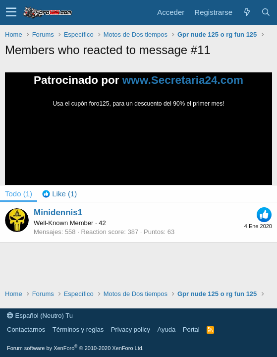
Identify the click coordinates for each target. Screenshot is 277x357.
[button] (11, 12)
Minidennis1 (58, 212)
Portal (191, 329)
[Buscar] (265, 12)
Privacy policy (130, 329)
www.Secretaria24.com (182, 80)
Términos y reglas (78, 329)
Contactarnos (26, 329)
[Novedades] (246, 12)
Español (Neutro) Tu (40, 315)
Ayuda (167, 329)
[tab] (59, 193)
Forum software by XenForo (75, 348)
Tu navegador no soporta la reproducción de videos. (138, 145)
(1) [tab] (18, 193)
